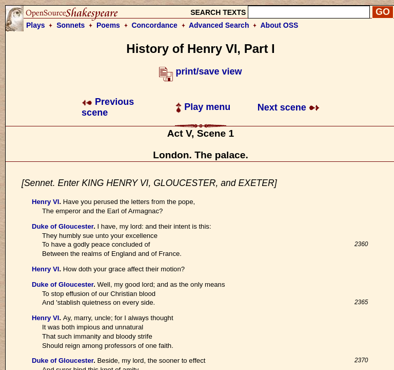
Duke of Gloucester (62, 226)
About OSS (280, 25)
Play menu (202, 107)
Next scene (289, 107)
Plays (35, 25)
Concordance (154, 25)
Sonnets (70, 25)
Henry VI (46, 202)
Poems (108, 25)
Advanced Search (219, 25)
